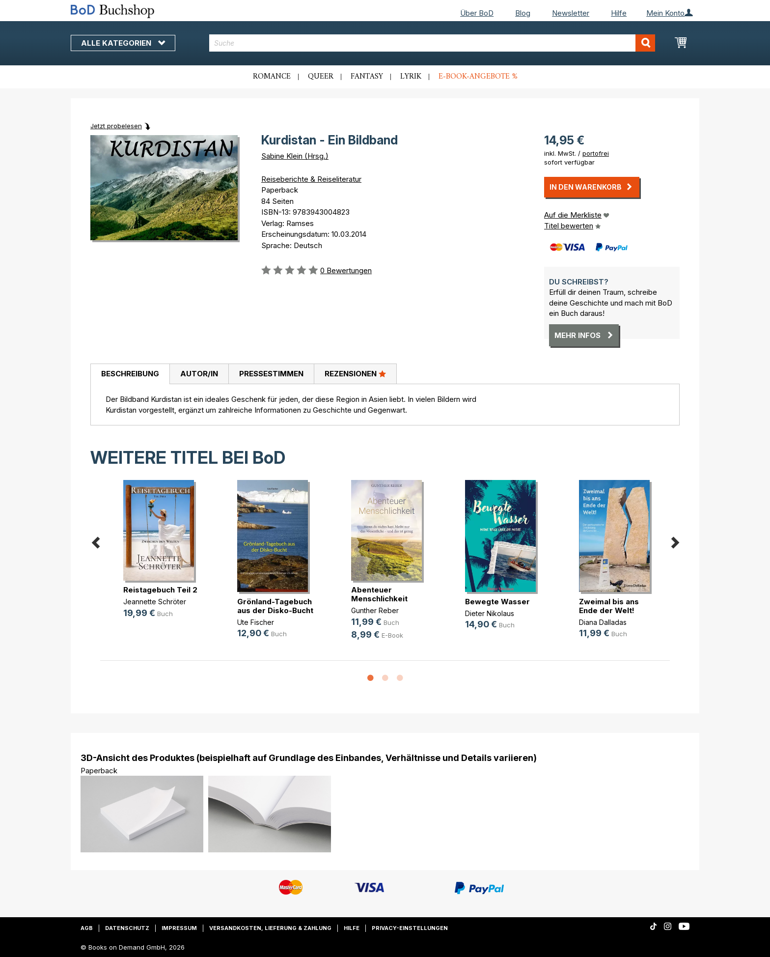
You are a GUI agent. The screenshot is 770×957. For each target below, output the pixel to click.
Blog (522, 13)
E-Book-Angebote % (478, 77)
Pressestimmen (271, 373)
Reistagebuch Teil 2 (160, 589)
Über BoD (477, 13)
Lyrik (410, 77)
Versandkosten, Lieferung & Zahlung (270, 928)
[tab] (129, 374)
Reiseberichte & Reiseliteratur (311, 179)
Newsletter (570, 13)
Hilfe (619, 13)
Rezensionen (355, 373)
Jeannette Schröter (154, 601)
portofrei (595, 153)
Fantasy (367, 77)
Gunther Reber (375, 610)
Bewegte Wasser (497, 601)
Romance (272, 77)
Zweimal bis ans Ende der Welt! (609, 606)
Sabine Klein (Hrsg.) (295, 156)
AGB (87, 928)
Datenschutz (127, 928)
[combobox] (432, 43)
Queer (320, 77)
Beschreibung (130, 373)
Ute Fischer (255, 622)
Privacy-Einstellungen (410, 928)
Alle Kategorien (123, 43)
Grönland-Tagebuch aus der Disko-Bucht (275, 606)
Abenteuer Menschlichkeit (379, 594)
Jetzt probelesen (116, 126)
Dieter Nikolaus (489, 613)
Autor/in (199, 373)
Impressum (179, 928)
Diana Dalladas (603, 622)
